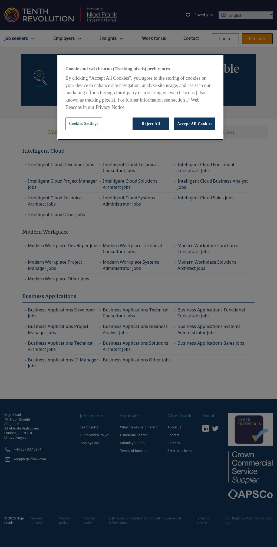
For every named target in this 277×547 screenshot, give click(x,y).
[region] (140, 97)
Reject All (151, 124)
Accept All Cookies (194, 124)
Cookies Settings (83, 124)
